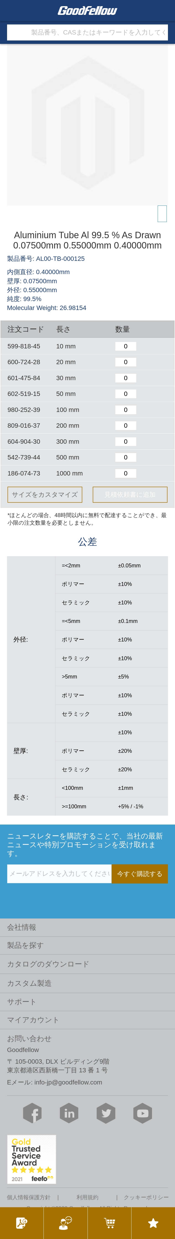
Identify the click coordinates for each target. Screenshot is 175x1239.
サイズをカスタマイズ (45, 494)
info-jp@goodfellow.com (68, 1082)
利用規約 (87, 1197)
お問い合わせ (29, 1038)
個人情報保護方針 (29, 1197)
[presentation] (41, 893)
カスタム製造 (29, 983)
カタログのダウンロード (48, 964)
